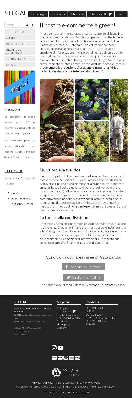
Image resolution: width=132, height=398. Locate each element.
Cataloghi (58, 14)
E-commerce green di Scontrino (87, 242)
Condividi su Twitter (84, 277)
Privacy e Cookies (67, 314)
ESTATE (11, 64)
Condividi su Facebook (83, 267)
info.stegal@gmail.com (103, 386)
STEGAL (15, 13)
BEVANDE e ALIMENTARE (14, 51)
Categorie (62, 308)
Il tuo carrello (101, 14)
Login (121, 14)
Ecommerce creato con (66, 392)
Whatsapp (92, 285)
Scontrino (115, 33)
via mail (121, 285)
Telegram (106, 285)
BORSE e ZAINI (15, 43)
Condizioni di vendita (69, 317)
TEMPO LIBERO (16, 58)
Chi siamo (77, 14)
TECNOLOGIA (15, 31)
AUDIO (10, 37)
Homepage (38, 14)
